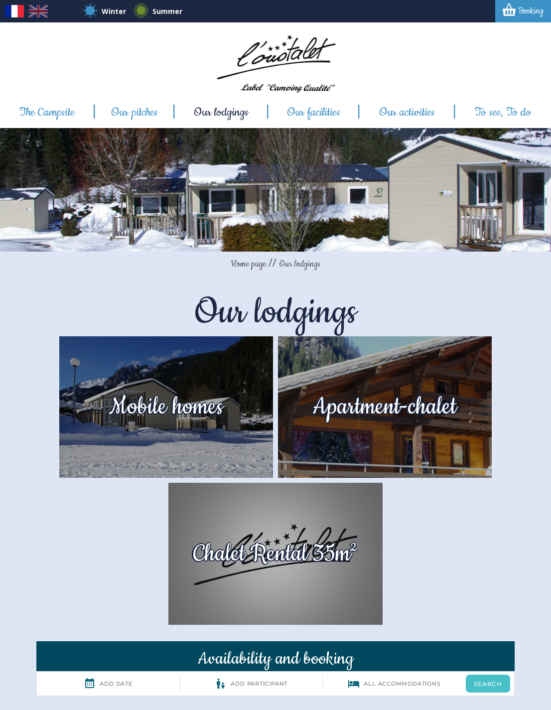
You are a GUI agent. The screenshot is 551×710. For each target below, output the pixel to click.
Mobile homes (92, 395)
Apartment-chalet (275, 395)
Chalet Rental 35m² (459, 395)
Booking (531, 11)
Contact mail (319, 609)
